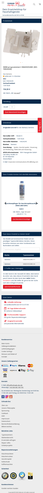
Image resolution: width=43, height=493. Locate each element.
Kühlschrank (6, 462)
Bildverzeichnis (7, 426)
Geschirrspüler (24, 147)
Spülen (16, 147)
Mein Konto (5, 343)
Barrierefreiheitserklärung (10, 424)
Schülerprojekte (7, 445)
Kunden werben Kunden (10, 488)
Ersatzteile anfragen (9, 440)
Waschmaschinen (7, 454)
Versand (17, 93)
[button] (36, 42)
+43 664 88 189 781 (16, 387)
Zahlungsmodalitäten (9, 346)
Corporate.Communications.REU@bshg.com (23, 162)
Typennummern (7, 435)
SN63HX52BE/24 (29, 264)
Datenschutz (6, 421)
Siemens (9, 74)
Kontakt (4, 357)
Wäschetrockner (7, 456)
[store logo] (16, 4)
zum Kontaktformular (12, 287)
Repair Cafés (6, 443)
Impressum (5, 419)
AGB (3, 416)
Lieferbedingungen (8, 349)
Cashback (5, 413)
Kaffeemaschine (7, 464)
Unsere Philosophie (8, 408)
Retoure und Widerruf (9, 354)
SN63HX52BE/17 (29, 259)
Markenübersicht (7, 437)
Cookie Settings (7, 351)
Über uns (5, 405)
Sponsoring (5, 411)
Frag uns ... (39, 125)
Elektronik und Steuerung (22, 149)
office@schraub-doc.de (14, 385)
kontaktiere (7, 280)
